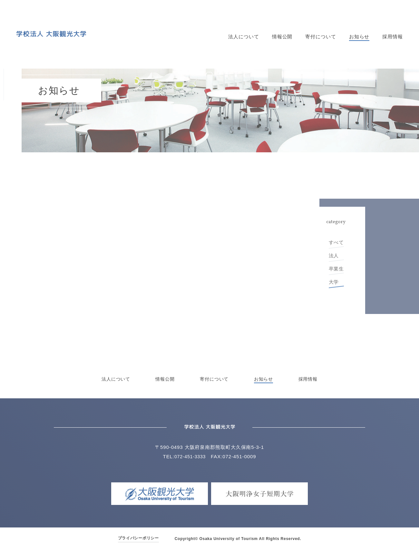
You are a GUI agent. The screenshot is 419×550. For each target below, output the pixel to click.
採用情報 (392, 36)
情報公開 (282, 36)
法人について (243, 36)
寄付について (320, 36)
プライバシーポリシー (138, 538)
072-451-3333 (190, 456)
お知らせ (359, 36)
